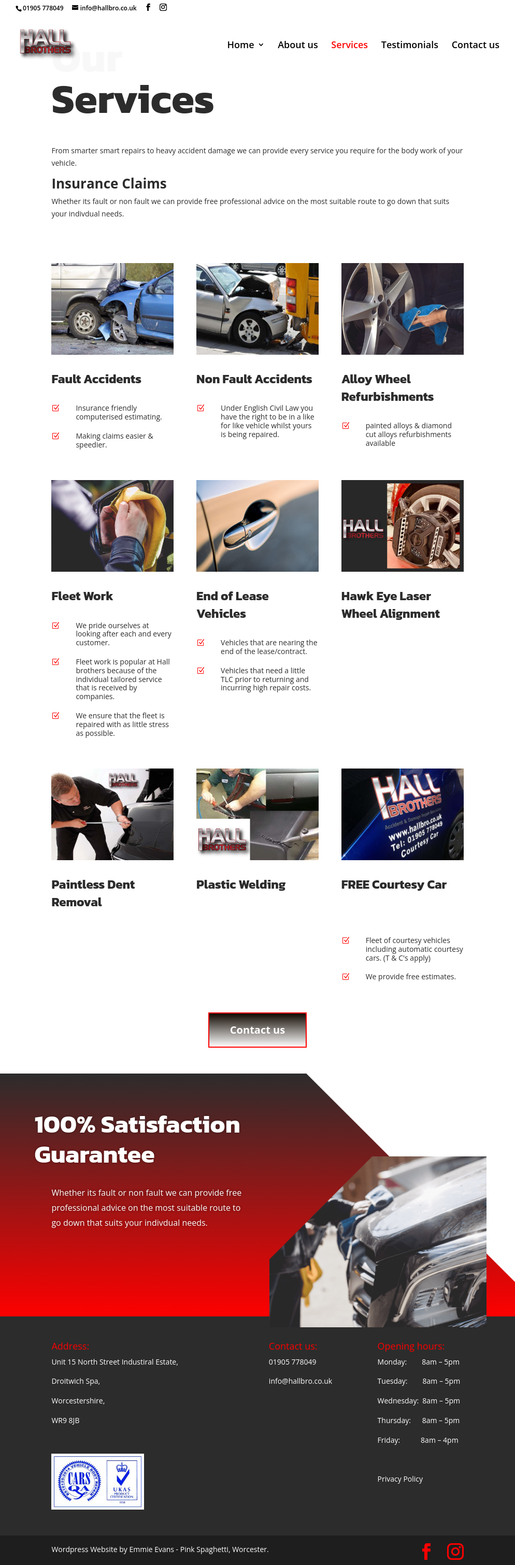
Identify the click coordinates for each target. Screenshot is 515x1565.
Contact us (475, 46)
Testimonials (409, 46)
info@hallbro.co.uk (300, 1381)
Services (349, 46)
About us (298, 46)
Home (240, 46)
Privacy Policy (400, 1479)
